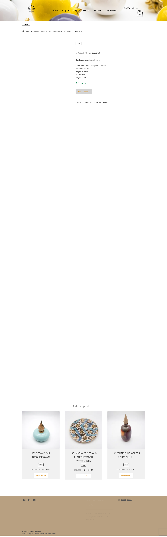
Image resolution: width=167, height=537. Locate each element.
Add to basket (83, 93)
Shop (64, 11)
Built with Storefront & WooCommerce (44, 535)
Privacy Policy (126, 501)
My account (112, 11)
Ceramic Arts (45, 32)
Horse (54, 32)
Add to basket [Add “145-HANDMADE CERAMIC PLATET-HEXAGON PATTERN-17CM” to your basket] (83, 477)
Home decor (35, 32)
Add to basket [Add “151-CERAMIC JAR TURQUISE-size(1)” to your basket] (41, 477)
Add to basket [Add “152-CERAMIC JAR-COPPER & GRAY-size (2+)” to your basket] (126, 477)
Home (55, 11)
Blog (76, 11)
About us (85, 11)
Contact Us (98, 11)
